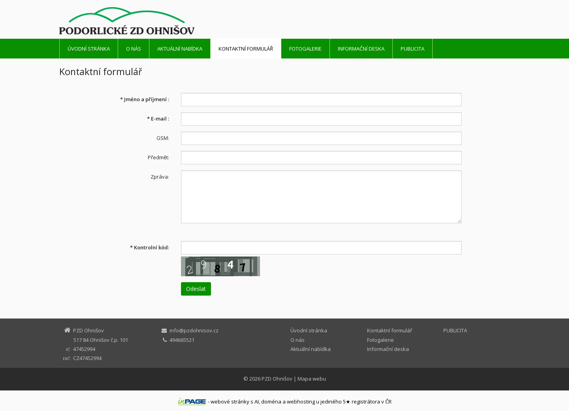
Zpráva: (160, 176)
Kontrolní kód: (149, 247)
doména (271, 401)
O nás (133, 48)
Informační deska (361, 48)
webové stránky (230, 401)
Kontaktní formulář (246, 48)
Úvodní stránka (89, 48)
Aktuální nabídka (179, 48)
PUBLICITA (412, 48)
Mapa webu (312, 378)
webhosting (301, 401)
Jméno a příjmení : (144, 99)
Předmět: (158, 157)
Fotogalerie (305, 48)
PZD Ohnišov (277, 378)
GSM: (162, 137)
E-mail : (158, 118)
